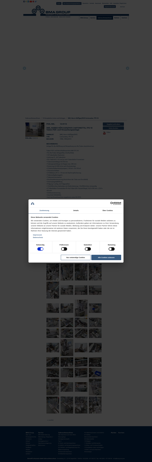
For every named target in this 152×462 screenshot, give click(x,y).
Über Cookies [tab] (107, 210)
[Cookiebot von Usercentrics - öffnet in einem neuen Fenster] (112, 203)
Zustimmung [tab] (44, 210)
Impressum (37, 235)
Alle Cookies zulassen (106, 257)
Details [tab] (76, 210)
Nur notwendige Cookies (75, 257)
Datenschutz (38, 237)
